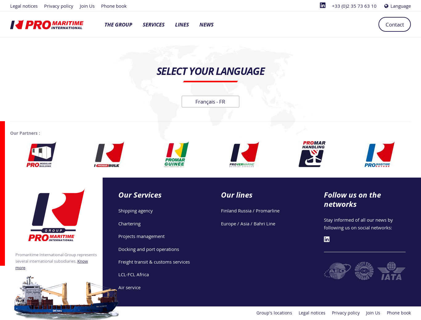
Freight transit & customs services (154, 262)
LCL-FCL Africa (133, 274)
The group (118, 24)
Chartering (129, 223)
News (206, 24)
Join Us (87, 6)
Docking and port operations (148, 249)
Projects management (141, 236)
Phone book (114, 6)
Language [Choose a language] (397, 6)
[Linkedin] (322, 6)
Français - (210, 101)
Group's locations (274, 313)
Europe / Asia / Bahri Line (248, 223)
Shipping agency (135, 210)
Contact (395, 24)
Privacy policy (58, 6)
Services (154, 24)
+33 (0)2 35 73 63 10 (354, 6)
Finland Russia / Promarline (250, 210)
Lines (182, 24)
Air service (129, 287)
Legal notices (24, 6)
